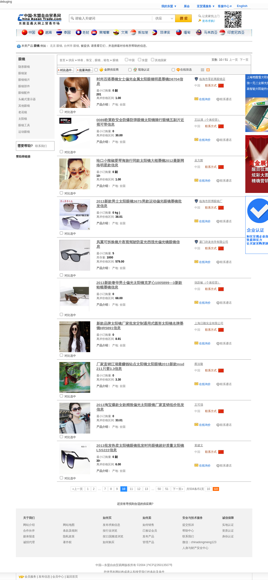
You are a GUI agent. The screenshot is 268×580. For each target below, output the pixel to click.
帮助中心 (188, 530)
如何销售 (148, 525)
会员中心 (58, 576)
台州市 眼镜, (72, 45)
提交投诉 (188, 525)
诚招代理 (29, 542)
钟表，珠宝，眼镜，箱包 (93, 60)
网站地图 (69, 525)
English (242, 6)
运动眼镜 (24, 131)
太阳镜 (22, 118)
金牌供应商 (109, 70)
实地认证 (228, 525)
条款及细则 (70, 530)
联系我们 (41, 146)
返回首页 (72, 576)
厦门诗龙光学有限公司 (213, 242)
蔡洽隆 (198, 364)
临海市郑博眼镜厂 (210, 201)
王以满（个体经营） (207, 119)
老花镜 (22, 112)
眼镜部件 (24, 86)
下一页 (244, 59)
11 (131, 489)
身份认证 (228, 536)
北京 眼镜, (56, 45)
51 (167, 489)
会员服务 (30, 576)
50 (159, 489)
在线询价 (204, 99)
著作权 (67, 542)
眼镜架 (22, 73)
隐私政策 (69, 536)
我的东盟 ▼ (169, 6)
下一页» (178, 489)
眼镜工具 (24, 125)
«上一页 (77, 489)
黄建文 (198, 445)
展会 (187, 6)
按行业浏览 (110, 530)
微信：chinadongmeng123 (199, 542)
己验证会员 (150, 530)
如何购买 (108, 542)
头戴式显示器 (27, 99)
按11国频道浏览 (113, 536)
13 (146, 489)
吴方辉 (198, 160)
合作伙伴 (29, 530)
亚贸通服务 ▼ (206, 6)
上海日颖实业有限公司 (208, 323)
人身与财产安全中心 (195, 548)
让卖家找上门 (211, 16)
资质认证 (228, 530)
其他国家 (160, 60)
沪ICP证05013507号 (159, 565)
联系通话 (226, 99)
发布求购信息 (111, 525)
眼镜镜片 (24, 79)
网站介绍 (29, 525)
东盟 (145, 60)
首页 (62, 60)
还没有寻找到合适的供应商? (135, 504)
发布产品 (148, 536)
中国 (132, 60)
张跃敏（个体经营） (207, 282)
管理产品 (148, 542)
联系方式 (211, 85)
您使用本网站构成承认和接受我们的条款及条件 (134, 571)
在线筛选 (182, 69)
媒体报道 (29, 536)
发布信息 (44, 576)
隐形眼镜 (24, 66)
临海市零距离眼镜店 (212, 79)
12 (138, 489)
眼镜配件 (24, 92)
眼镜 (115, 60)
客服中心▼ (225, 6)
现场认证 (141, 70)
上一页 (233, 59)
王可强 (198, 404)
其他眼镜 (24, 105)
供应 (71, 60)
